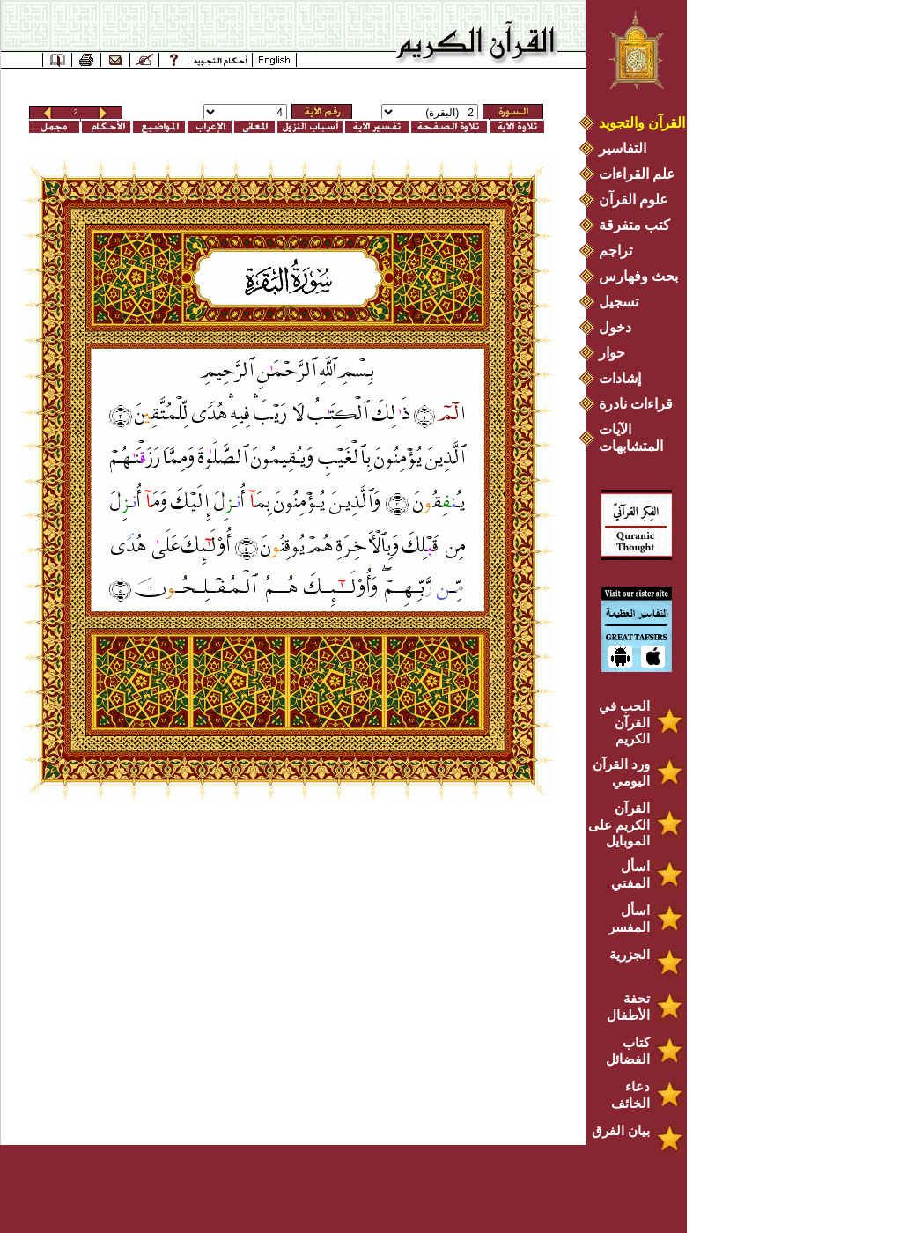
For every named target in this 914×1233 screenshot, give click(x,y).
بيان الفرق (621, 1130)
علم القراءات (637, 173)
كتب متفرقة (634, 225)
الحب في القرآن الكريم (624, 722)
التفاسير (622, 148)
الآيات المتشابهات (631, 438)
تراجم (615, 250)
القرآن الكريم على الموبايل (619, 824)
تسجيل (618, 301)
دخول (615, 327)
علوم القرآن (633, 199)
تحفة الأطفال (628, 1007)
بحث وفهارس (642, 276)
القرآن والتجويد (642, 122)
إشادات (620, 378)
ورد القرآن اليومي (621, 772)
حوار (612, 352)
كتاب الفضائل (628, 1051)
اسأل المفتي (630, 874)
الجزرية (629, 954)
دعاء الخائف (630, 1095)
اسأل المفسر (629, 918)
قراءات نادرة (636, 403)
